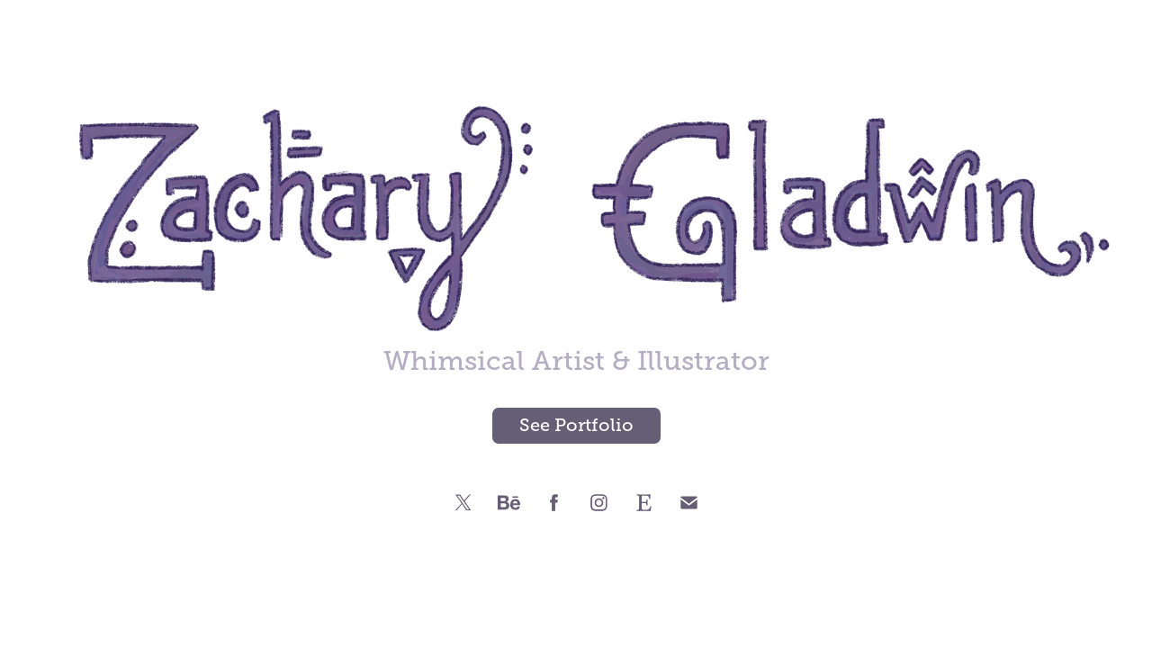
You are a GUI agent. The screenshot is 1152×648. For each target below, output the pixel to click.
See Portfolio (576, 425)
